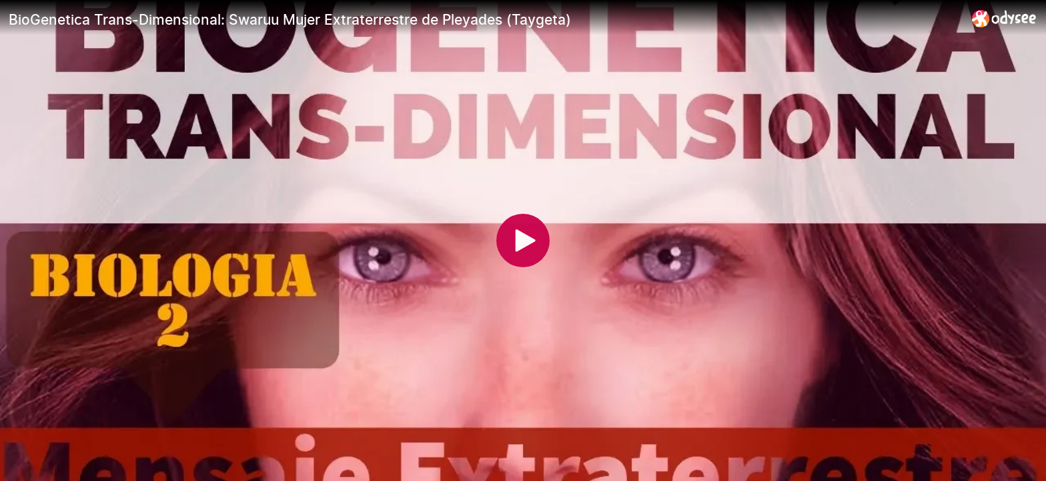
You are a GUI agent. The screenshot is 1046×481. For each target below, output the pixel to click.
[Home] (1004, 18)
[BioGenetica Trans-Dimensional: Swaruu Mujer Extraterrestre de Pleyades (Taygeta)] (485, 19)
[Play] (523, 240)
